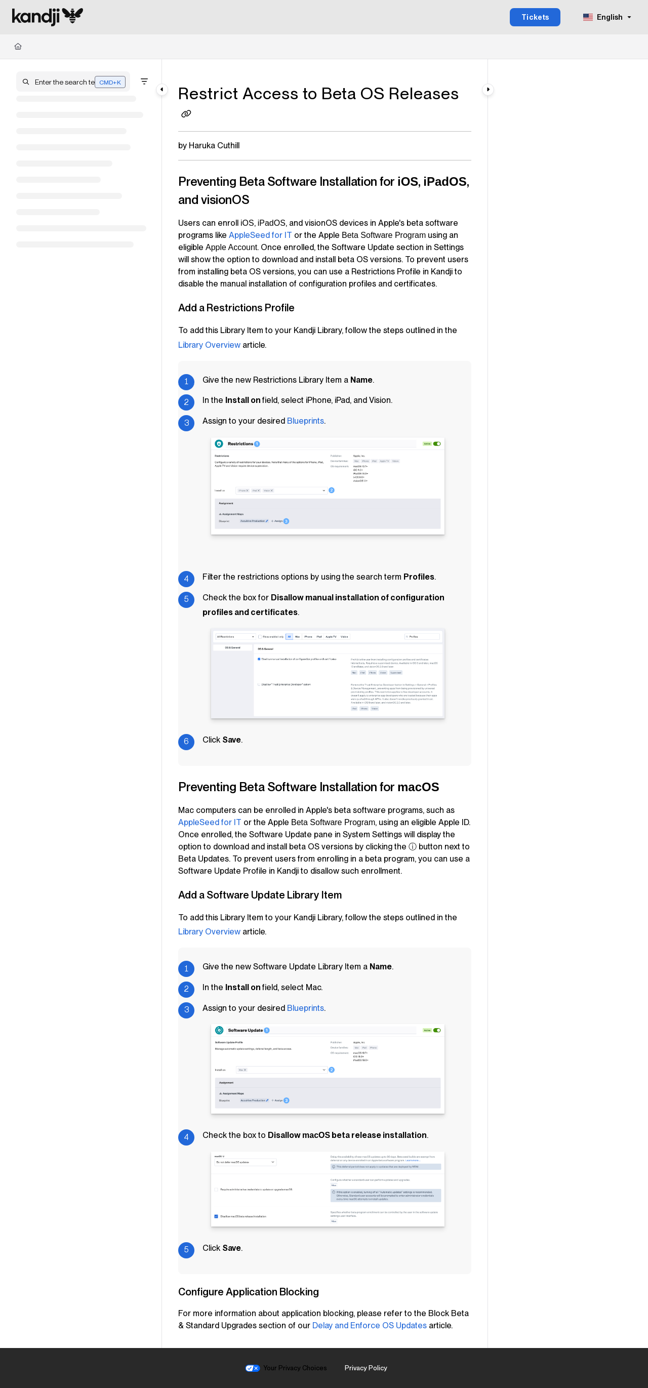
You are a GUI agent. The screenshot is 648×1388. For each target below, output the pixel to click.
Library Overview (209, 345)
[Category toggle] (162, 90)
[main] (325, 703)
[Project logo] (47, 17)
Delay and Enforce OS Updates (369, 1325)
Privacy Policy (366, 1368)
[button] (73, 81)
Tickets (535, 17)
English (603, 17)
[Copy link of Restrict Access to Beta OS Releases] (186, 115)
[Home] (18, 47)
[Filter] (144, 81)
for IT (260, 235)
